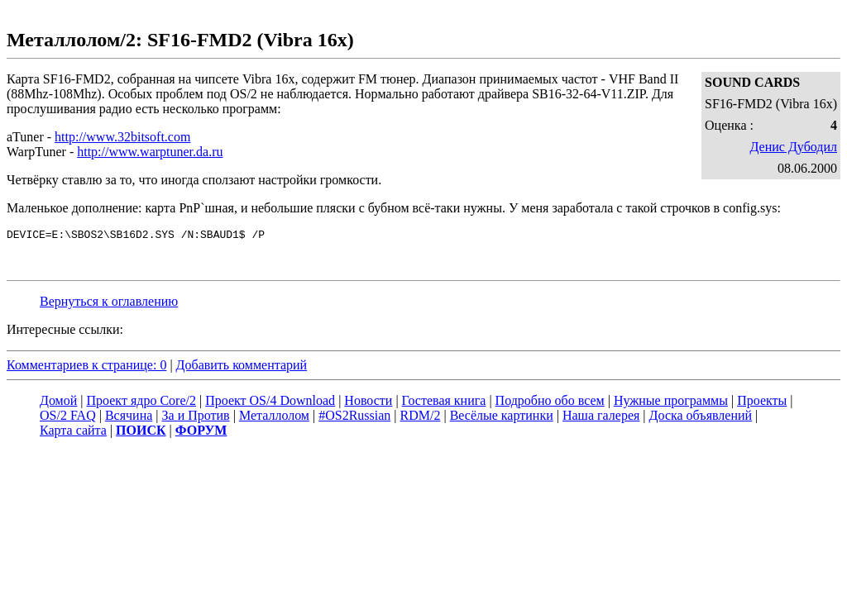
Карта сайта (73, 433)
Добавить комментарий (242, 367)
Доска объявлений (701, 418)
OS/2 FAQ (68, 418)
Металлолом (274, 418)
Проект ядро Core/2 (141, 403)
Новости (368, 403)
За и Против (196, 418)
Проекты (762, 403)
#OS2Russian (354, 418)
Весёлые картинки (501, 418)
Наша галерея (600, 418)
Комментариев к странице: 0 (86, 367)
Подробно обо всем (550, 403)
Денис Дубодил (793, 147)
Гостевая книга (444, 403)
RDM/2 (420, 418)
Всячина (128, 418)
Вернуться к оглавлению (109, 304)
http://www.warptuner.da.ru (150, 152)
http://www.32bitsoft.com (122, 137)
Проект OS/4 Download (270, 403)
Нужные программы (671, 403)
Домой (58, 403)
